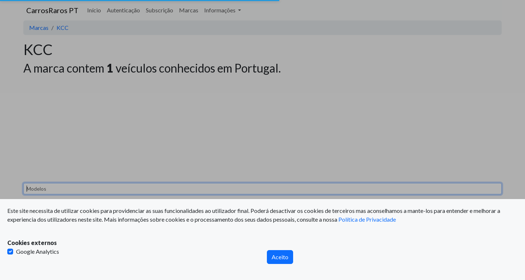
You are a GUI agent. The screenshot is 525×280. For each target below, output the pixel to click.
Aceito (280, 256)
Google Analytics (37, 251)
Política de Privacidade (367, 219)
